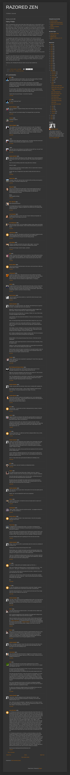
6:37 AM (11, 411)
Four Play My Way (55, 97)
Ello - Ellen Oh (12, 201)
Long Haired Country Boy (56, 100)
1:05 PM (11, 183)
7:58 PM (11, 280)
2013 (52, 63)
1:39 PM (11, 503)
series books (21, 70)
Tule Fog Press (53, 35)
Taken (52, 83)
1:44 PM (11, 197)
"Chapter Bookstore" (26, 621)
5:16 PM (11, 238)
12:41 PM (11, 152)
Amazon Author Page (54, 33)
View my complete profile (54, 137)
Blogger (40, 768)
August (53, 78)
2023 (52, 46)
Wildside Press (53, 36)
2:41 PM (11, 210)
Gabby (10, 284)
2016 (52, 58)
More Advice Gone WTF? (56, 98)
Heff (10, 463)
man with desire (12, 710)
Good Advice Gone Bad (56, 104)
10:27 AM (11, 593)
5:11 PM (11, 638)
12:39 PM (11, 143)
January (53, 113)
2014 (52, 61)
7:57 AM (11, 435)
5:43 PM (11, 249)
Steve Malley (12, 242)
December (54, 72)
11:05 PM (11, 380)
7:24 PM (11, 260)
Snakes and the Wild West (56, 85)
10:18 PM (11, 658)
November (54, 73)
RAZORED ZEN (22, 7)
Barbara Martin (12, 264)
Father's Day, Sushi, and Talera (57, 87)
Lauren (10, 415)
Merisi (10, 609)
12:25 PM (11, 114)
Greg (10, 406)
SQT (10, 77)
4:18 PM (11, 218)
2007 (52, 117)
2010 (52, 68)
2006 (52, 118)
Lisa (10, 563)
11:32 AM (11, 95)
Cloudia (11, 357)
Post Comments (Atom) (16, 760)
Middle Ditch (12, 178)
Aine (10, 662)
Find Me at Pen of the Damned (56, 22)
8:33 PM (11, 559)
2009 (52, 70)
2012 (52, 65)
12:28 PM (11, 121)
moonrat (11, 118)
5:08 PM (11, 626)
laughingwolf (12, 507)
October (53, 75)
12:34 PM (11, 706)
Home (25, 754)
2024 (52, 44)
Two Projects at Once (55, 95)
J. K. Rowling (16, 70)
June (53, 82)
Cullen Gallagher (12, 125)
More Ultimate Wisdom (55, 91)
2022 (52, 48)
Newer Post (8, 754)
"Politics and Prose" (15, 620)
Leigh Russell (12, 232)
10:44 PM (11, 581)
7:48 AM (11, 427)
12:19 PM (11, 691)
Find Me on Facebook (54, 26)
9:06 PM (11, 300)
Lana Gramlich (12, 214)
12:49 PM (11, 174)
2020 (52, 51)
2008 (52, 115)
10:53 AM (11, 466)
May (53, 106)
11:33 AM (11, 102)
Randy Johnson (12, 516)
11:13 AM (11, 605)
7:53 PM (11, 269)
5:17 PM (11, 648)
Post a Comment (11, 752)
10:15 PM (11, 363)
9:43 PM (11, 353)
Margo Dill (11, 187)
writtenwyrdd (12, 273)
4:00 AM (11, 402)
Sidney (10, 499)
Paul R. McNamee (13, 106)
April (53, 108)
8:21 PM (11, 291)
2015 (52, 60)
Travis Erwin (12, 652)
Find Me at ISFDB (53, 21)
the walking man (12, 222)
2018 (52, 55)
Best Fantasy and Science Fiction (16, 367)
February (53, 111)
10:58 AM (11, 484)
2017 (52, 56)
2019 (52, 53)
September (54, 77)
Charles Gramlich (13, 156)
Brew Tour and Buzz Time (56, 93)
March (53, 109)
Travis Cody (11, 524)
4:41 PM (11, 228)
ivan (10, 431)
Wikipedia (52, 28)
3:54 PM (11, 521)
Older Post (42, 754)
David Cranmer (12, 295)
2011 (52, 67)
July (52, 80)
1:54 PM (11, 512)
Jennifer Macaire (12, 395)
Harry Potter (11, 70)
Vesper (10, 470)
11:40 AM (11, 495)
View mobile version (25, 757)
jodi (10, 253)
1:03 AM (11, 391)
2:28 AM (11, 749)
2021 (52, 49)
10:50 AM (11, 459)
